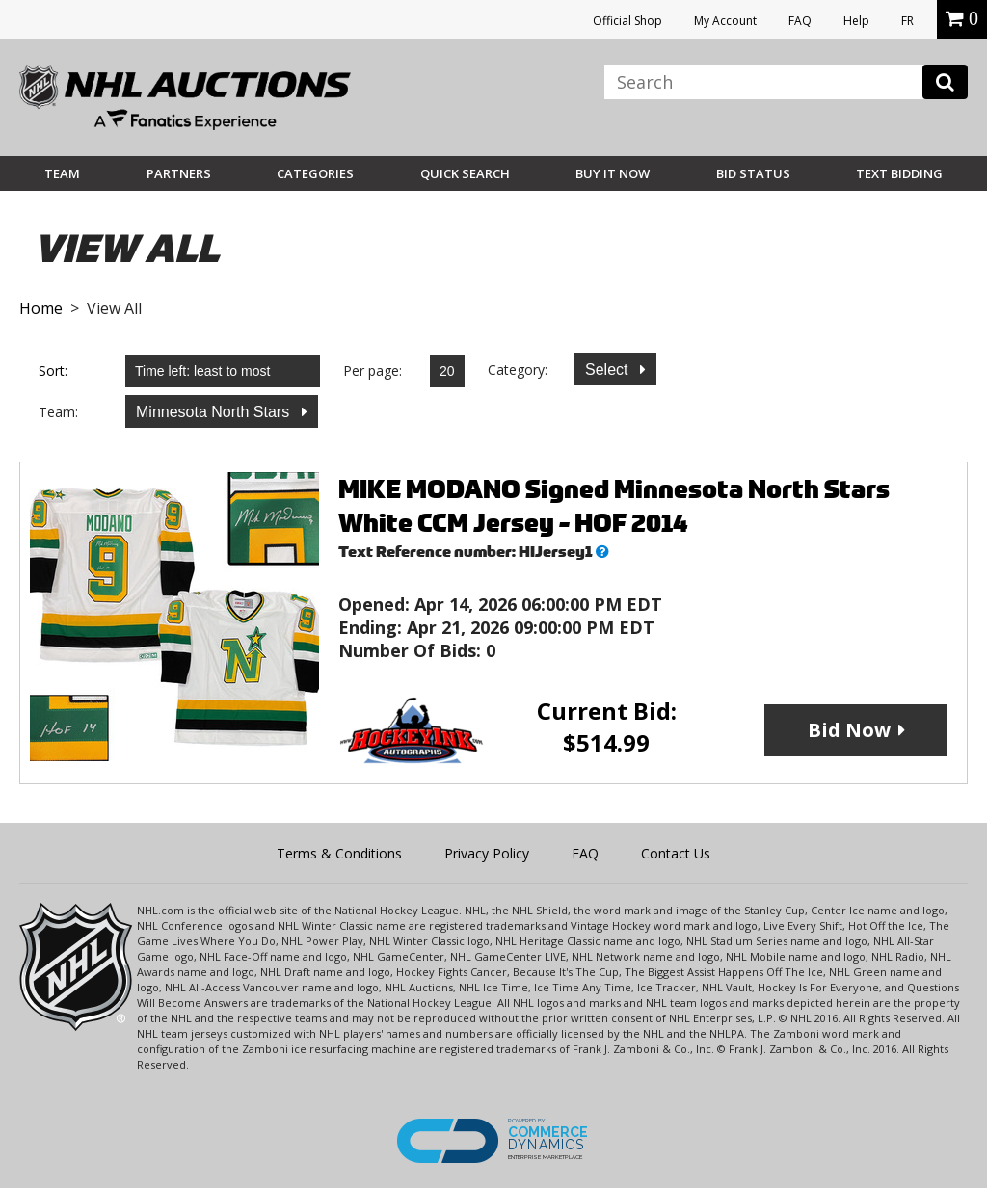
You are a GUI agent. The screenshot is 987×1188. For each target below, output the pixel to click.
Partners (179, 173)
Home (41, 308)
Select (608, 369)
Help (856, 21)
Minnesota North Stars (215, 412)
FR (907, 21)
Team (62, 173)
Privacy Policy (486, 853)
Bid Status (753, 173)
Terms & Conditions (339, 853)
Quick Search (465, 173)
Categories (315, 173)
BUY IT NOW (612, 173)
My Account (725, 21)
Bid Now (849, 730)
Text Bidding (899, 173)
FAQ (800, 21)
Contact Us (675, 853)
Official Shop (627, 21)
